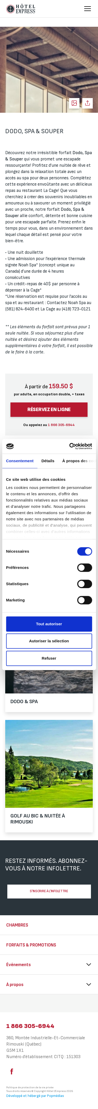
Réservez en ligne (49, 410)
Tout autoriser (49, 624)
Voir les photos (74, 103)
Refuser (49, 658)
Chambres (17, 925)
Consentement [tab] (19, 461)
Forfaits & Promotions (31, 945)
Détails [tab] (47, 461)
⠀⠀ (9, 1003)
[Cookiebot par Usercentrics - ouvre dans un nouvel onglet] (70, 446)
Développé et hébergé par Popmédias (35, 1096)
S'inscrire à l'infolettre (49, 891)
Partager (87, 103)
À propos (15, 984)
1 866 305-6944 (30, 1026)
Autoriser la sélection (49, 641)
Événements (18, 964)
